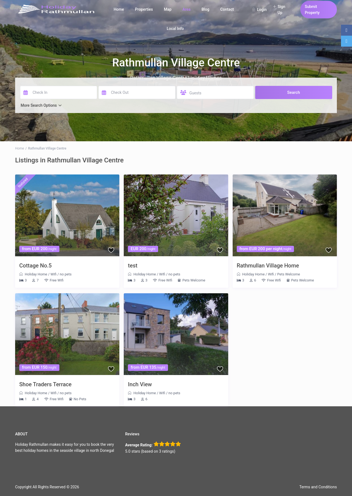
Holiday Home (36, 274)
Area (187, 9)
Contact (227, 9)
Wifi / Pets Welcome (284, 274)
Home (119, 9)
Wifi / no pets (61, 274)
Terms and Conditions (318, 487)
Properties (144, 9)
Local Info (175, 28)
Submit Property (312, 9)
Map (168, 9)
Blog (205, 9)
